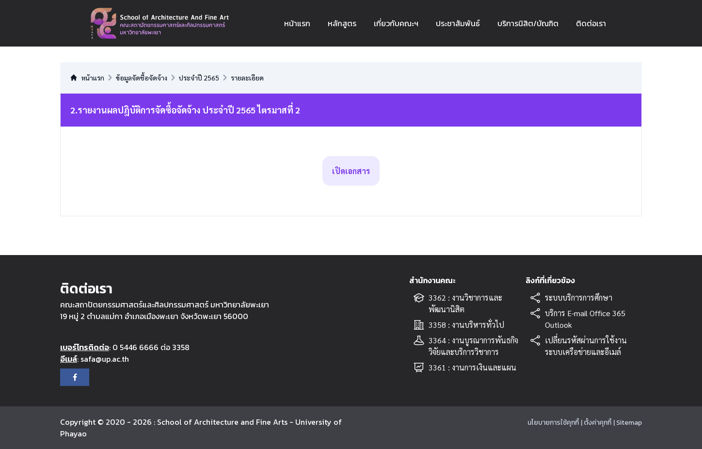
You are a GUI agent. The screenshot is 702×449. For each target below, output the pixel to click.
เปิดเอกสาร (351, 171)
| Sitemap (627, 422)
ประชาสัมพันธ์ (458, 23)
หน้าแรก (297, 23)
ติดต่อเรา (591, 23)
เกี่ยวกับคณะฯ (396, 23)
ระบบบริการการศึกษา (578, 297)
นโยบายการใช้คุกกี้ (553, 422)
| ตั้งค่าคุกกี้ (596, 422)
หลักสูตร (342, 23)
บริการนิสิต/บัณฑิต (527, 23)
